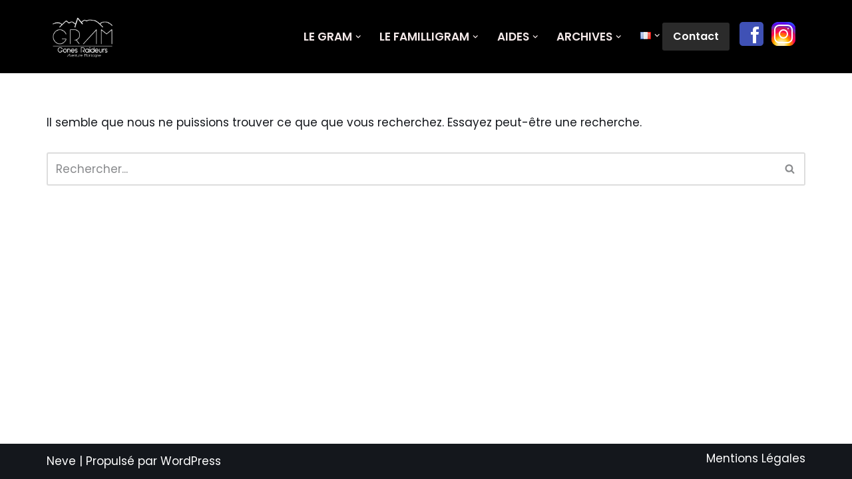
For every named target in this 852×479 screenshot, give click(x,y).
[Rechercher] (411, 169)
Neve (61, 461)
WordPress (190, 461)
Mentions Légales (755, 458)
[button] (358, 37)
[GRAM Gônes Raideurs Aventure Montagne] (86, 36)
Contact (696, 36)
